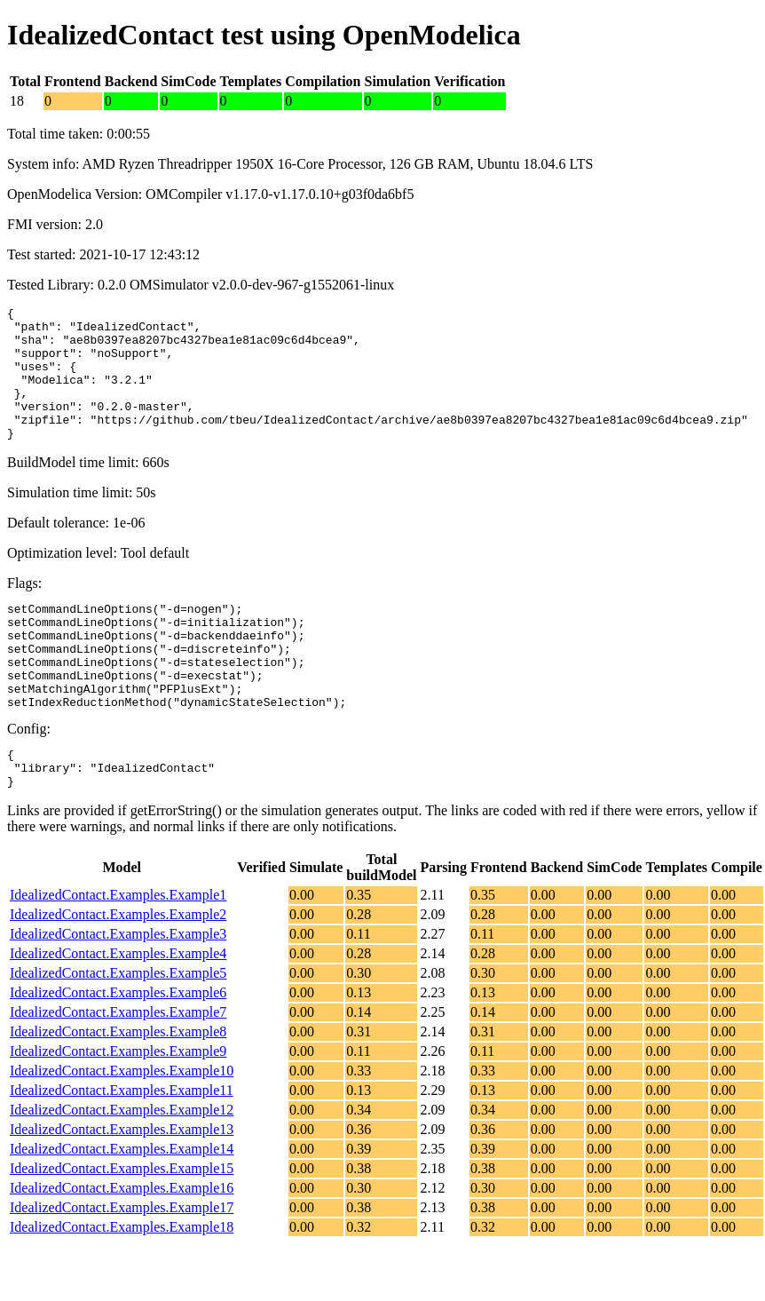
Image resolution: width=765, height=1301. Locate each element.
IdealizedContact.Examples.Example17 (121, 1263)
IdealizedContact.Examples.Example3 (118, 989)
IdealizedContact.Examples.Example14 (121, 1204)
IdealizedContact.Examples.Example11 (121, 1146)
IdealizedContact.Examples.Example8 (118, 1087)
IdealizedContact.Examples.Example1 (118, 950)
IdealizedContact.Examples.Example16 (121, 1243)
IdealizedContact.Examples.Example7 (118, 1067)
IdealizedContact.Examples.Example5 (118, 1028)
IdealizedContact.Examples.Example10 (121, 1126)
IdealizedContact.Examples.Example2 (118, 970)
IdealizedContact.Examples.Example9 (118, 1107)
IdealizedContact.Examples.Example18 (121, 1282)
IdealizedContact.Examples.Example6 (118, 1048)
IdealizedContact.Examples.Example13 (121, 1185)
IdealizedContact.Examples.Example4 (118, 1009)
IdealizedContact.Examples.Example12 (121, 1165)
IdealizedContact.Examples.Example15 (121, 1224)
